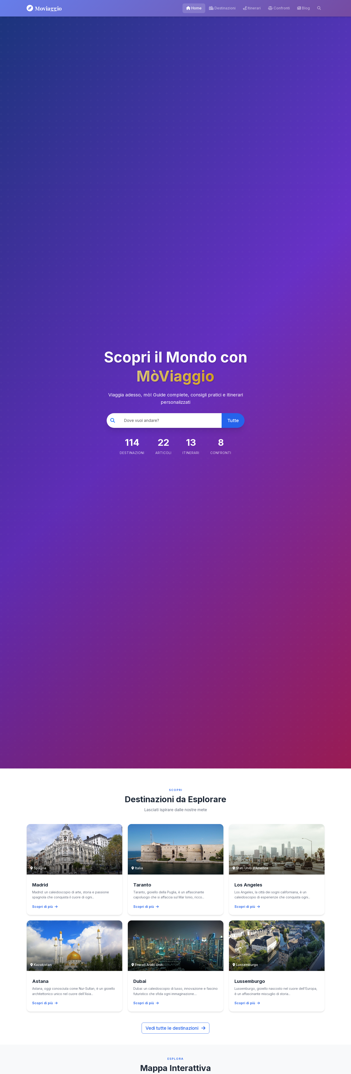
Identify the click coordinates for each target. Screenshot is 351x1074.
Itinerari (252, 8)
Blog (303, 8)
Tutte (233, 420)
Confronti (279, 8)
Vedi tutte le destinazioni (175, 1028)
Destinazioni (222, 8)
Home (194, 8)
